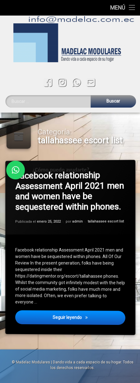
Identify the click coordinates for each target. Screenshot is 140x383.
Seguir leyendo (90, 320)
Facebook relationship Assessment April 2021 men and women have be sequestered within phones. (71, 191)
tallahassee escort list (106, 221)
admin (77, 221)
